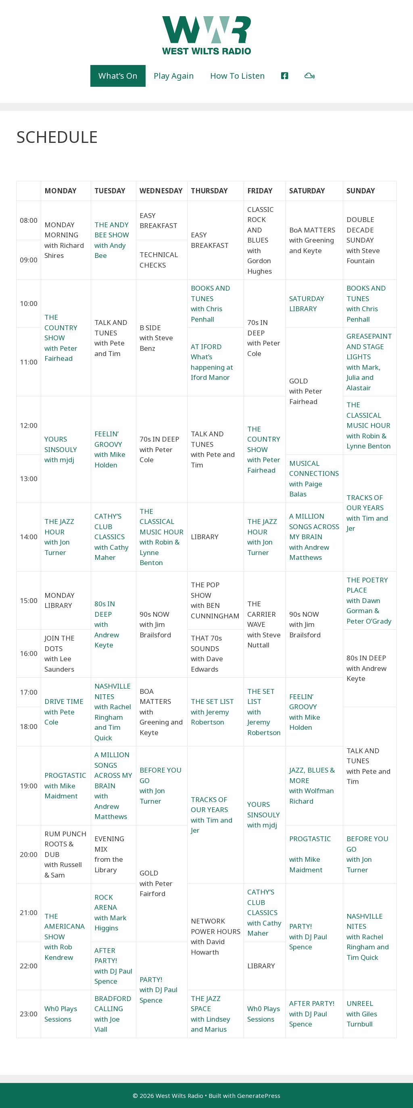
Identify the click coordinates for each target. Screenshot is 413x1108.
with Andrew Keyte (106, 634)
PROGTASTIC (65, 775)
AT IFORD (206, 346)
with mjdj (59, 459)
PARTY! (300, 926)
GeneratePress (258, 1095)
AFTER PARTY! (311, 1003)
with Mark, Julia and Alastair (363, 377)
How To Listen (237, 75)
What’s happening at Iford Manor (212, 367)
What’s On (118, 75)
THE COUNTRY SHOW (60, 327)
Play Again (174, 75)
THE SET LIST (212, 701)
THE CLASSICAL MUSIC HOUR (368, 415)
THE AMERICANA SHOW (64, 926)
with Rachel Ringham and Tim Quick (367, 947)
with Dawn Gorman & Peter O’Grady (369, 611)
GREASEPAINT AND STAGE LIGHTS (369, 346)
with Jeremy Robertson (264, 722)
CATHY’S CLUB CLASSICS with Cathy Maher (111, 536)
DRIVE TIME (63, 701)
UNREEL (359, 1003)
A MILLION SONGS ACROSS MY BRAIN (314, 526)
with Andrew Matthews (110, 806)
